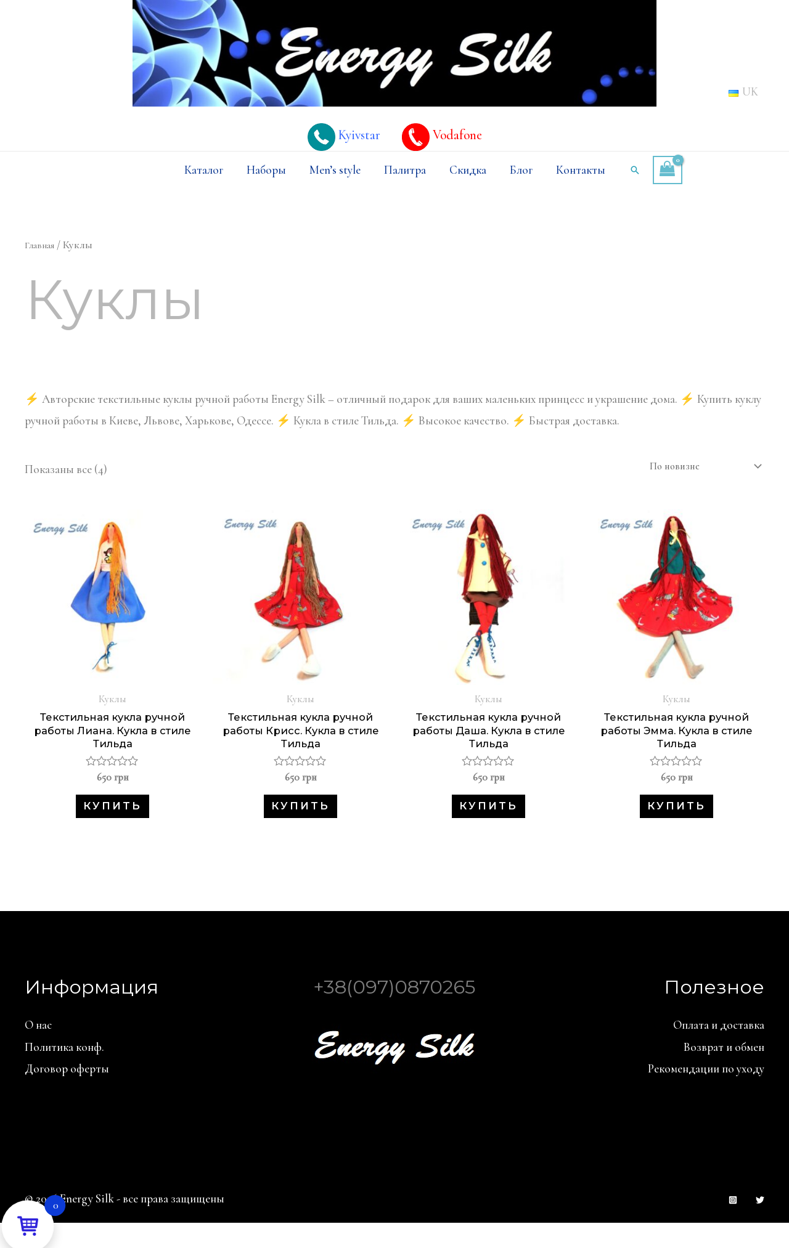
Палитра (405, 170)
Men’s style (335, 170)
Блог (521, 170)
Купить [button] (113, 824)
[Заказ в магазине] (693, 468)
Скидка (467, 170)
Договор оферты (67, 1093)
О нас (38, 1049)
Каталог (203, 170)
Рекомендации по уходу (706, 1093)
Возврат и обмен (724, 1071)
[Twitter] (760, 1224)
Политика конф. (64, 1071)
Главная (42, 244)
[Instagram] (733, 1224)
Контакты (580, 170)
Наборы (266, 170)
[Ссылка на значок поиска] (634, 170)
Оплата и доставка (718, 1049)
